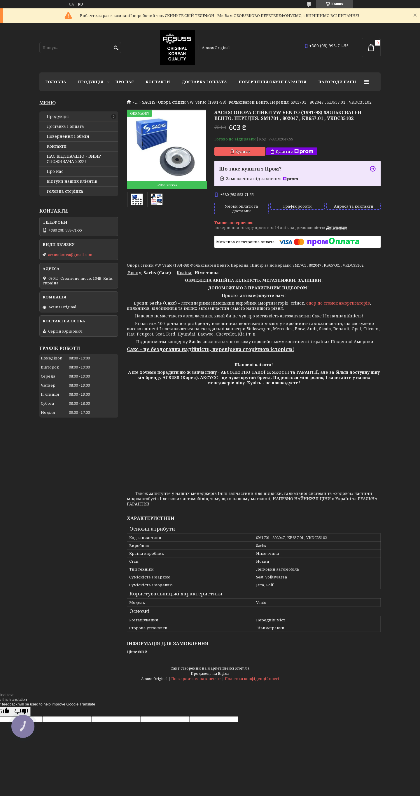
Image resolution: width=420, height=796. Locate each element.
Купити (242, 151)
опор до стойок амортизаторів (338, 303)
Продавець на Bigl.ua (210, 673)
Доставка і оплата (204, 81)
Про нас (124, 81)
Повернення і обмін (68, 136)
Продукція (91, 81)
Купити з (294, 151)
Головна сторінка (65, 191)
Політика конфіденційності (252, 678)
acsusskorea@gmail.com (70, 254)
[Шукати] (116, 48)
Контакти (158, 81)
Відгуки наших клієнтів (72, 181)
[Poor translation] (21, 711)
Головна (55, 81)
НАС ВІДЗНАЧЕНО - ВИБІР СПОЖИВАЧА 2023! (74, 159)
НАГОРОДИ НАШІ (337, 81)
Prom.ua (242, 668)
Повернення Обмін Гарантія (273, 81)
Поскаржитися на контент (196, 678)
